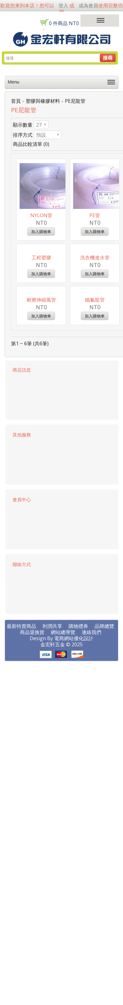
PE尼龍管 (75, 101)
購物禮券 (78, 711)
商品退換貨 (32, 717)
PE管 (94, 215)
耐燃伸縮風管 (41, 385)
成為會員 (88, 5)
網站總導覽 (63, 717)
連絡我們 (91, 717)
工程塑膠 (41, 300)
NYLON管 (41, 215)
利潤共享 (52, 711)
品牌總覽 (104, 711)
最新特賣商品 (21, 711)
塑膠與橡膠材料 (43, 101)
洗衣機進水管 (95, 300)
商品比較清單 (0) (31, 144)
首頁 (16, 101)
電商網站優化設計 (73, 724)
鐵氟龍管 (95, 385)
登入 (63, 5)
